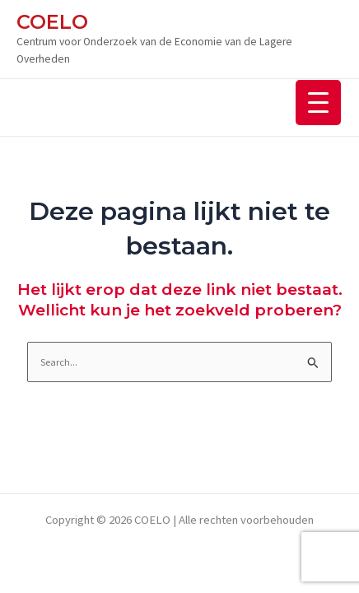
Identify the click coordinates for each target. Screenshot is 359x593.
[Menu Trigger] (318, 102)
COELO (52, 22)
